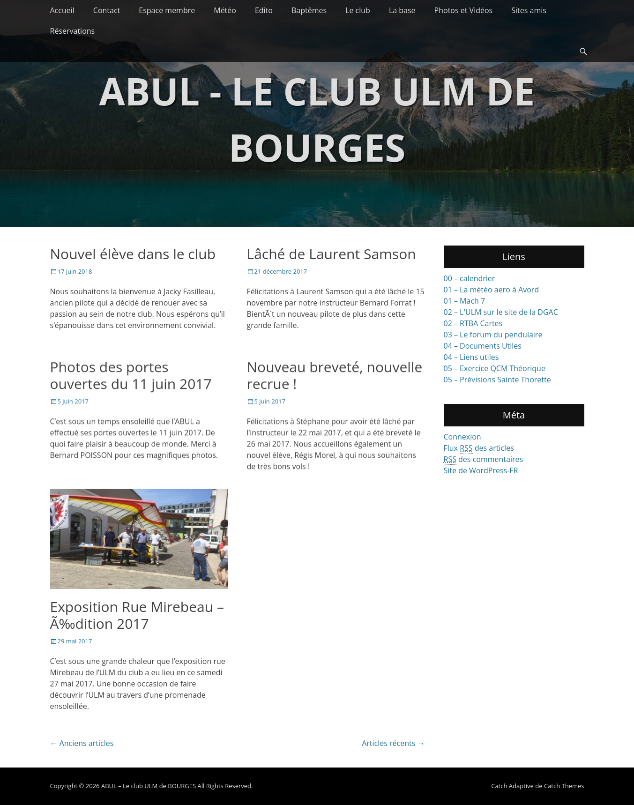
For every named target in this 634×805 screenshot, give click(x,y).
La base (402, 10)
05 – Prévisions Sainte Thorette (497, 379)
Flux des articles (479, 448)
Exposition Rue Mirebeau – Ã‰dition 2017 (137, 615)
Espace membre (167, 10)
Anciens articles (82, 743)
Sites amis (528, 10)
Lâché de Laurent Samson (331, 253)
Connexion (462, 437)
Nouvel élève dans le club (133, 253)
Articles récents (393, 743)
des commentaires (483, 459)
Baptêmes (309, 10)
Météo (225, 10)
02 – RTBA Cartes (473, 323)
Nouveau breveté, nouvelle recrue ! (335, 375)
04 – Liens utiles (471, 357)
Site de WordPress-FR (481, 470)
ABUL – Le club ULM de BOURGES (148, 786)
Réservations (72, 31)
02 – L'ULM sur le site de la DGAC (501, 312)
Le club (357, 10)
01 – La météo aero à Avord (491, 289)
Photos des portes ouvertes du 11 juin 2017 (131, 375)
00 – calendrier (469, 278)
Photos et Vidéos (463, 10)
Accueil (62, 10)
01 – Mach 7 (464, 301)
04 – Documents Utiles (483, 346)
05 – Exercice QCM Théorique (494, 368)
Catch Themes (564, 786)
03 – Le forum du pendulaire (493, 334)
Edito (264, 10)
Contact (106, 10)
